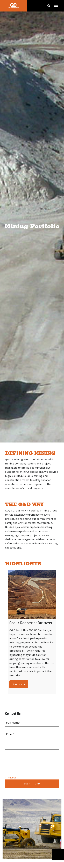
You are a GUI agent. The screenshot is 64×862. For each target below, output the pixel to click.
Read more (19, 684)
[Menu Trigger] (56, 5)
